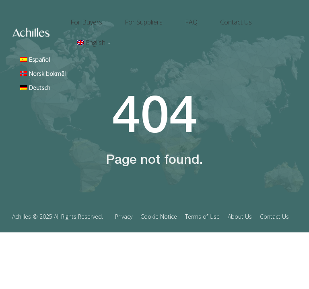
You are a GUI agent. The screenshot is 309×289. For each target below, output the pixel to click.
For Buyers (110, 18)
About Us (240, 188)
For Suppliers (158, 18)
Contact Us (231, 18)
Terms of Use (202, 188)
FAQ (196, 18)
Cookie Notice (158, 188)
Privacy (123, 188)
